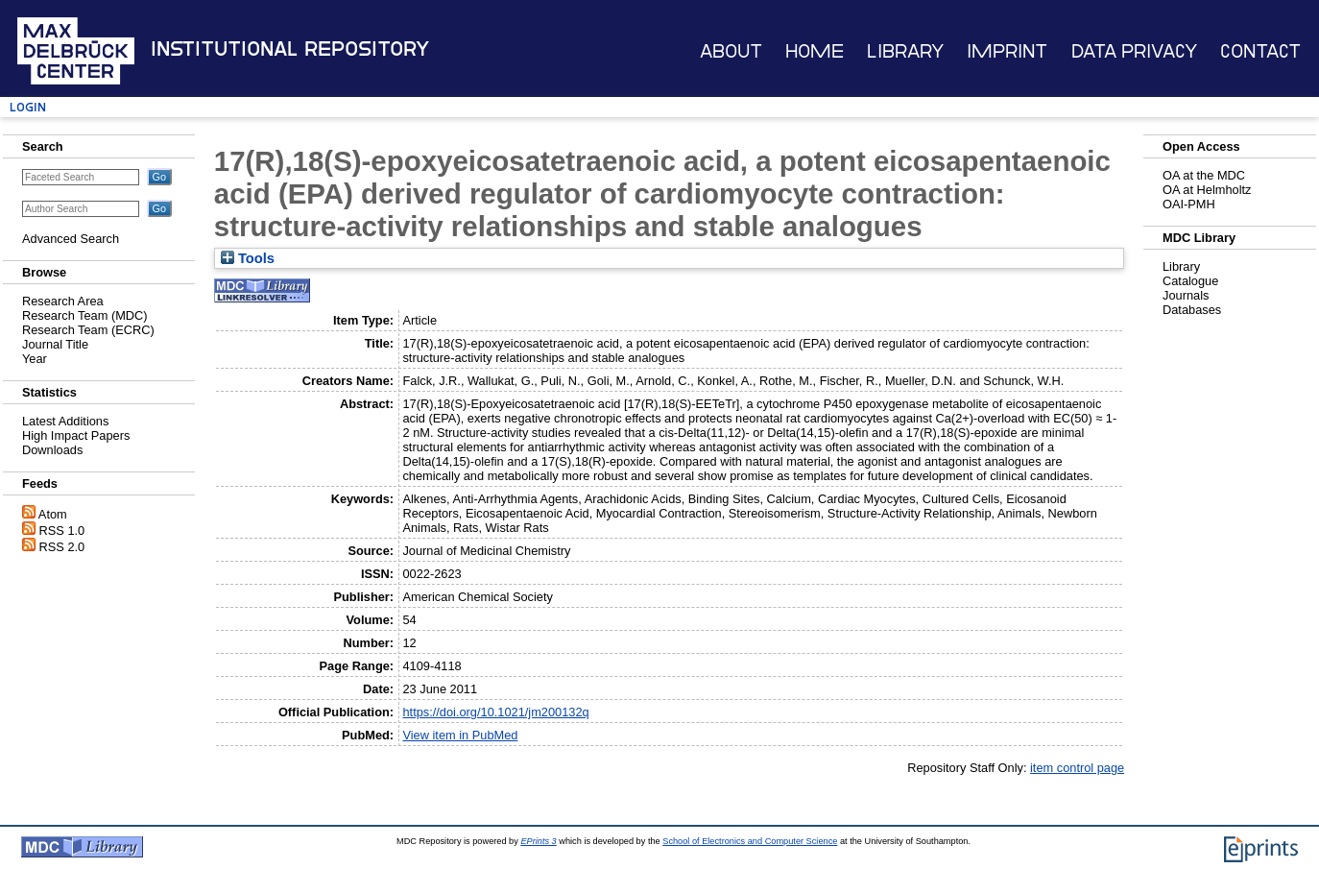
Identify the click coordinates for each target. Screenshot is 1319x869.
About (731, 51)
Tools (248, 258)
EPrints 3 (538, 841)
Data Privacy (1134, 51)
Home (814, 51)
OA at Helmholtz (1207, 189)
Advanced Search (70, 238)
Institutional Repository (290, 49)
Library (905, 51)
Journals (1186, 295)
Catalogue (1190, 281)
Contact (1260, 51)
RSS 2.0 (62, 547)
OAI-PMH (1189, 204)
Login (28, 107)
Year (34, 358)
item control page (1077, 767)
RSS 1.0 (62, 530)
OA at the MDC (1204, 175)
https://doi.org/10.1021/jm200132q (495, 712)
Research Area (63, 301)
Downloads (52, 450)
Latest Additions (65, 421)
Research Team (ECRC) (88, 330)
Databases (1192, 309)
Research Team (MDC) (85, 315)
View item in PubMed (459, 735)
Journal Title (55, 344)
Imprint (1007, 51)
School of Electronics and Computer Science (749, 841)
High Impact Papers (76, 435)
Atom (52, 514)
